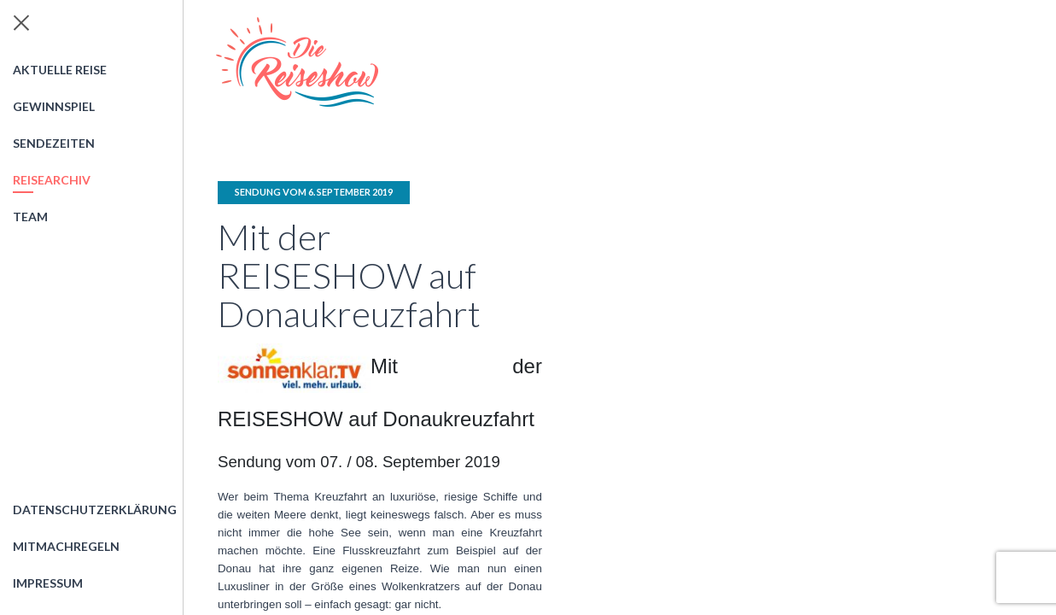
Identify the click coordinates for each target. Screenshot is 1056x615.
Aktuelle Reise (60, 69)
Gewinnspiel (54, 106)
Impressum (48, 583)
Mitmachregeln (66, 546)
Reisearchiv (51, 180)
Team (30, 216)
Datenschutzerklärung (95, 509)
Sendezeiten (54, 143)
